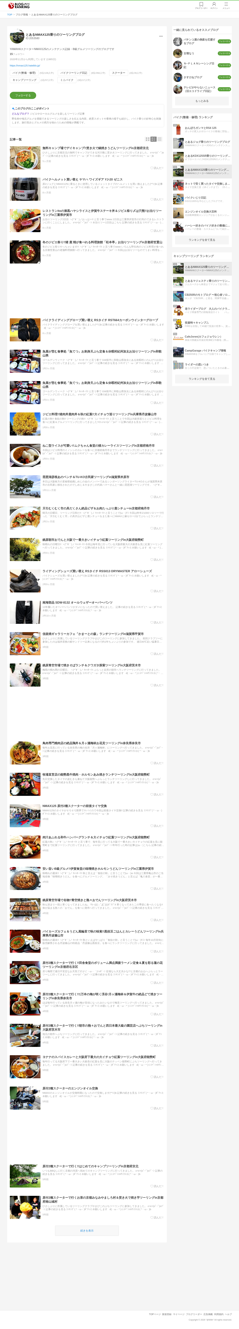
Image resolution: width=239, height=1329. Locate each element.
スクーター (118, 72)
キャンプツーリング (25, 80)
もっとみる (202, 100)
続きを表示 (87, 1230)
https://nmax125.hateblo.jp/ (25, 65)
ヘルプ (228, 1314)
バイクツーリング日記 (74, 72)
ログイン (214, 8)
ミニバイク (67, 80)
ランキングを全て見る (202, 239)
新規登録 (166, 1314)
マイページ (179, 1314)
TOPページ (155, 1314)
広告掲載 (208, 1314)
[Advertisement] (87, 291)
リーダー (201, 8)
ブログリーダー (194, 1314)
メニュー (226, 8)
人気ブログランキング (19, 6)
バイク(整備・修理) (24, 72)
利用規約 (219, 1314)
